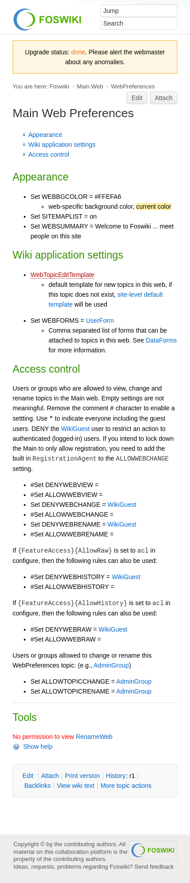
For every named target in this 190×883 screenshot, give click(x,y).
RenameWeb (94, 736)
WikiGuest (75, 428)
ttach (50, 775)
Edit (137, 97)
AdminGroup (111, 665)
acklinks (37, 785)
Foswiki (59, 86)
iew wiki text (75, 785)
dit (28, 775)
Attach (164, 97)
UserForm (100, 320)
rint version (82, 775)
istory (116, 775)
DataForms (161, 340)
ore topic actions (126, 785)
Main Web (90, 86)
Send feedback (154, 866)
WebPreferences (133, 86)
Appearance (45, 134)
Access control (48, 154)
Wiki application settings (61, 144)
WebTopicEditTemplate (62, 274)
